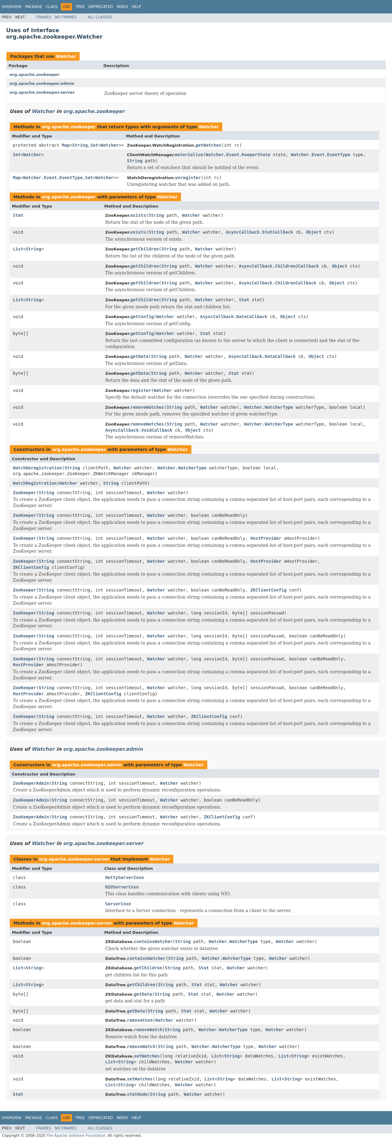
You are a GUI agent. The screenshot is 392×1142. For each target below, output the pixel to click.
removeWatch (148, 1029)
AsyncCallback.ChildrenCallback (277, 282)
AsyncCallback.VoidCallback (138, 430)
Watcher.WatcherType (268, 407)
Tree (80, 7)
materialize (189, 154)
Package (33, 7)
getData (139, 356)
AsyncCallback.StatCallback (259, 232)
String (80, 145)
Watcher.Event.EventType (320, 154)
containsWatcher (153, 941)
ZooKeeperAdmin (31, 783)
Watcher (66, 56)
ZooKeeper (24, 492)
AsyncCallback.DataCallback (233, 316)
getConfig (142, 316)
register (140, 390)
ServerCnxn (118, 903)
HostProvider (265, 538)
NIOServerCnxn (122, 887)
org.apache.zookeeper (34, 74)
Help (136, 7)
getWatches (208, 145)
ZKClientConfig (31, 567)
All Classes (100, 17)
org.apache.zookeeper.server (42, 92)
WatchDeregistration (37, 467)
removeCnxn (140, 1020)
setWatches (147, 1056)
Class (52, 7)
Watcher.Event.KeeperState (238, 154)
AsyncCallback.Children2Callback (279, 266)
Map (66, 145)
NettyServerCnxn (124, 877)
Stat (18, 215)
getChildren (144, 248)
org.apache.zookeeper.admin (41, 83)
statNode (137, 1094)
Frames (43, 17)
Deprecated (101, 7)
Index (122, 7)
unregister (188, 177)
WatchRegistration (35, 483)
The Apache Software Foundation (76, 1135)
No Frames (66, 17)
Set (94, 145)
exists (138, 215)
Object (314, 232)
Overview (11, 7)
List (18, 248)
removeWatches (147, 407)
